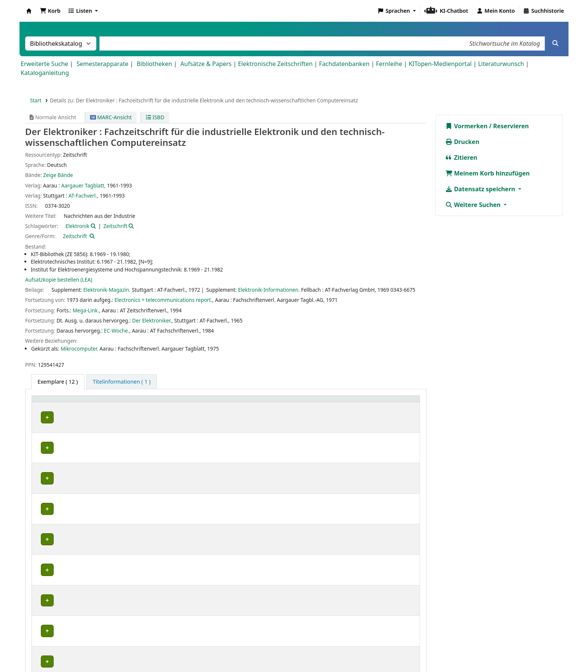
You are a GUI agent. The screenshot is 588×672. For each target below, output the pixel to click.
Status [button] (327, 402)
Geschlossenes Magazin (175, 417)
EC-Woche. (116, 330)
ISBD (155, 117)
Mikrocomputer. (80, 348)
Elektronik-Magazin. (106, 289)
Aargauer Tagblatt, (83, 185)
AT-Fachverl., (84, 195)
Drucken (462, 142)
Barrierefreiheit (344, 650)
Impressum (259, 650)
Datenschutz (299, 650)
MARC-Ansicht (111, 117)
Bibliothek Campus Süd (67, 417)
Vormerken (466, 126)
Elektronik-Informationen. (269, 289)
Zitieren (461, 157)
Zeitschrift (116, 226)
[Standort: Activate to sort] (193, 402)
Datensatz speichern (481, 189)
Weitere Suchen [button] (473, 205)
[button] (50, 11)
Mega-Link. (86, 310)
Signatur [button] (255, 402)
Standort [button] (158, 402)
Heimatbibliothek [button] (58, 402)
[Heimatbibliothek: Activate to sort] (88, 402)
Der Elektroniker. (151, 320)
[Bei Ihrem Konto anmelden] (495, 11)
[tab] (121, 381)
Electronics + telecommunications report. (163, 299)
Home (228, 650)
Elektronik (78, 226)
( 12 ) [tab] (58, 381)
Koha (29, 11)
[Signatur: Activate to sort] (278, 402)
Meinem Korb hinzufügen (487, 173)
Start (36, 100)
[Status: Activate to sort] (368, 402)
